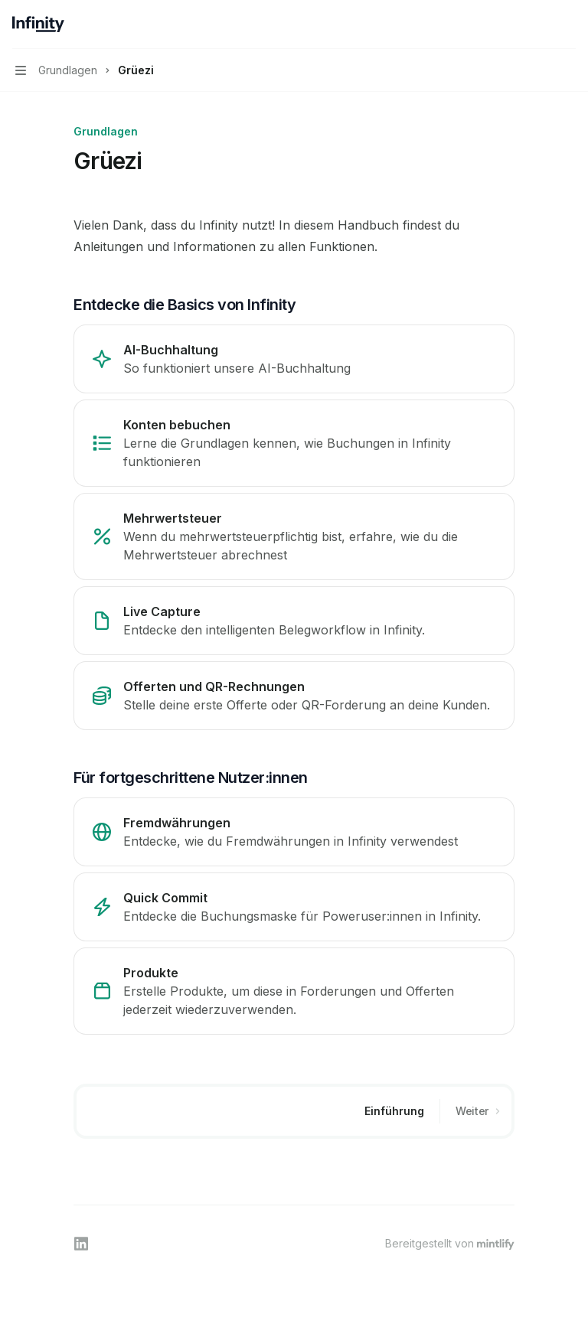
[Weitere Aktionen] (568, 24)
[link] (294, 358)
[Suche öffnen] (539, 24)
